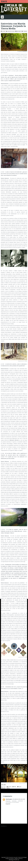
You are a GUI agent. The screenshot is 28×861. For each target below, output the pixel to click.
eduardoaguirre (9, 799)
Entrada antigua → (23, 791)
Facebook (9, 786)
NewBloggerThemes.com (14, 859)
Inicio (15, 791)
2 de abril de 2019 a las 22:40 (19, 799)
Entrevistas (19, 31)
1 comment (25, 31)
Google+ (19, 786)
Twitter (14, 786)
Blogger (25, 857)
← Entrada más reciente (6, 791)
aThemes (12, 858)
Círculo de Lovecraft (11, 31)
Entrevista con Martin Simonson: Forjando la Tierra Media (13, 26)
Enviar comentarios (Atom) (12, 826)
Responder (8, 803)
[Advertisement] (14, 841)
